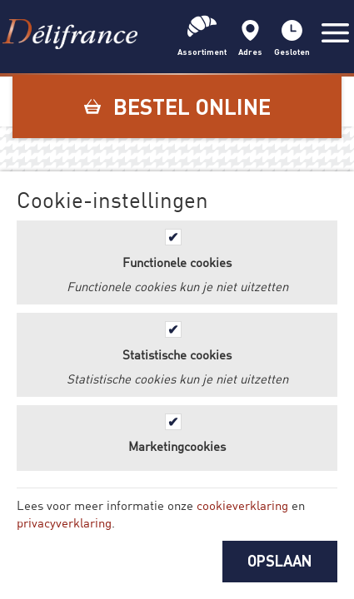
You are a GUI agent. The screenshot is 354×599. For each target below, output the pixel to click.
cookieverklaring (242, 505)
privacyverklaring (64, 522)
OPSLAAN (279, 561)
